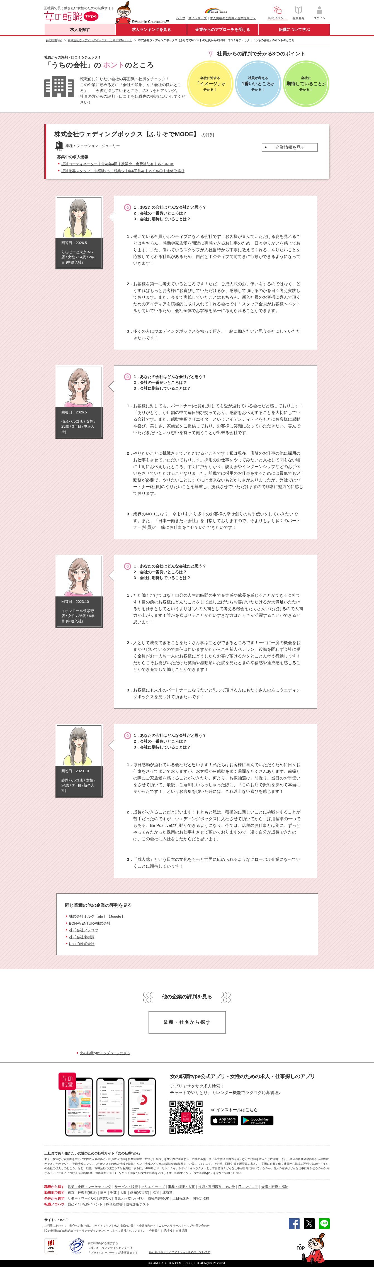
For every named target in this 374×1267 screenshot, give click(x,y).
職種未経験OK (158, 1198)
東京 (71, 1192)
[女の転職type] (53, 1230)
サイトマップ (197, 18)
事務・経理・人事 (181, 1186)
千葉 (113, 1192)
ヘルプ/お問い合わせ (197, 1225)
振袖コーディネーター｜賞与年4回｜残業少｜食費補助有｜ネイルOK (117, 164)
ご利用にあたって (55, 1225)
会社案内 (154, 1230)
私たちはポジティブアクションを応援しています (179, 1252)
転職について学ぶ (294, 29)
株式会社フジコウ (83, 930)
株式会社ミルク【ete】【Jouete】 (97, 916)
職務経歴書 (114, 1204)
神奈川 (83, 1192)
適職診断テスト (137, 1204)
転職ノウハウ (54, 1204)
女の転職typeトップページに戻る (105, 1053)
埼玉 (103, 1192)
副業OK (105, 1198)
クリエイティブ (153, 1186)
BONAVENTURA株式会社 (90, 923)
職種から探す (54, 1186)
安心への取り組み (80, 1225)
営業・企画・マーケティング (89, 1186)
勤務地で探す (54, 1192)
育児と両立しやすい (129, 1198)
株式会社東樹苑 (81, 937)
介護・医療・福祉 (274, 1186)
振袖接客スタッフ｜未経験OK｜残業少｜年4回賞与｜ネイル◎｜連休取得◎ (122, 171)
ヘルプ (180, 18)
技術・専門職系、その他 (216, 1186)
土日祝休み (181, 1198)
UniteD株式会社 (82, 944)
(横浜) (92, 1192)
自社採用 (181, 1230)
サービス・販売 (126, 1186)
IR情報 (168, 1230)
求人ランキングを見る (151, 29)
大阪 (123, 1192)
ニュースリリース (170, 1225)
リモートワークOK (82, 1198)
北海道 (167, 1192)
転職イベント (92, 1204)
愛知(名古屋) (139, 1192)
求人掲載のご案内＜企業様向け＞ (233, 18)
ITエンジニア (248, 1186)
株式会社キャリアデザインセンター (87, 1230)
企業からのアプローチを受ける (222, 29)
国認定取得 (201, 1198)
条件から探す (54, 1198)
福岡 (155, 1192)
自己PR (73, 1204)
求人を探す (80, 29)
